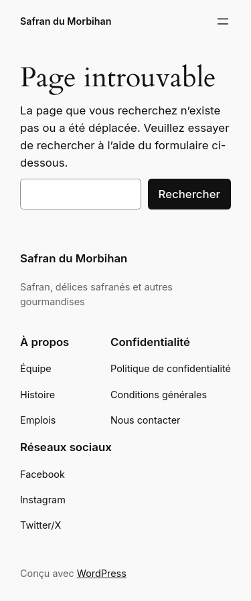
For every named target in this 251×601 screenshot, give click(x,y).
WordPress (102, 573)
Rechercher (189, 194)
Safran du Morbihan (65, 21)
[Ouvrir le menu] (223, 21)
